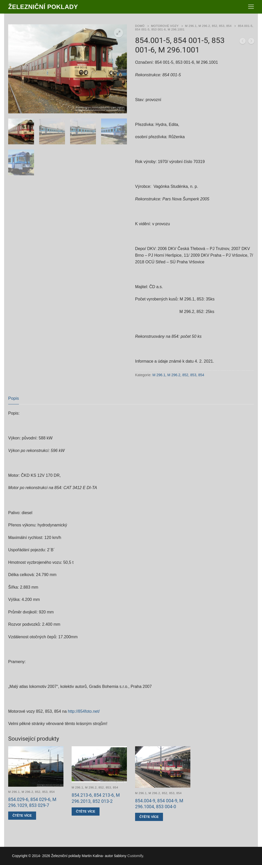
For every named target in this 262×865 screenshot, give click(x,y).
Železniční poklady (43, 6)
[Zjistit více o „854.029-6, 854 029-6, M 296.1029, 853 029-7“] (22, 816)
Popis (13, 398)
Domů (140, 25)
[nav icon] (251, 7)
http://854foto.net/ (84, 711)
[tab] (13, 398)
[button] (118, 32)
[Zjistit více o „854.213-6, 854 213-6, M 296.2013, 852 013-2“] (86, 811)
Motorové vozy (165, 25)
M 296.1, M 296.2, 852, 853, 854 (208, 25)
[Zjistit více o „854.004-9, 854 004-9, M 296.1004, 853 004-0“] (149, 817)
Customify (135, 856)
